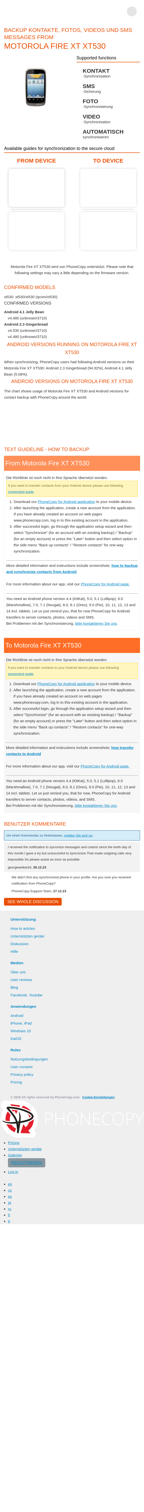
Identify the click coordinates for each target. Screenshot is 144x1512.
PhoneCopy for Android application (66, 502)
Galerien (15, 1155)
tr (9, 1221)
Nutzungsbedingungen (29, 1059)
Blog (14, 987)
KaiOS (15, 1038)
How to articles (22, 928)
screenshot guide (21, 492)
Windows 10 (20, 1031)
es (10, 1196)
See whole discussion (32, 901)
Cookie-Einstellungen (98, 1097)
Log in (13, 1172)
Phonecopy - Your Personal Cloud (32, 11)
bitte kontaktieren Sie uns (96, 623)
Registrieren (26, 1162)
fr (9, 1215)
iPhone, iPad (21, 1023)
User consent (21, 1067)
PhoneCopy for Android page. (105, 584)
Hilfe (14, 951)
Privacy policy (21, 1074)
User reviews (21, 980)
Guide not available (36, 231)
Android (16, 1015)
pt (9, 1202)
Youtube (36, 995)
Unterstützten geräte (27, 936)
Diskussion (19, 944)
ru (9, 1209)
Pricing (16, 1082)
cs (10, 1190)
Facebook (18, 995)
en (10, 1184)
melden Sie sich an (78, 835)
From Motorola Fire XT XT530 (36, 188)
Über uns (18, 972)
